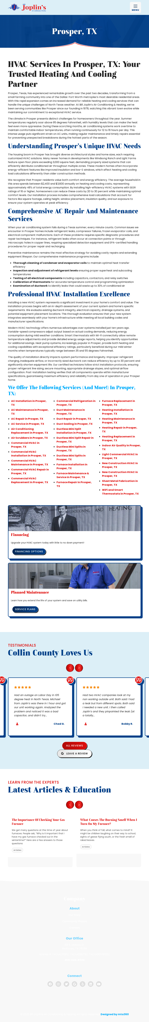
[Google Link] (74, 984)
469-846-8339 (74, 960)
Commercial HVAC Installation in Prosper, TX (28, 453)
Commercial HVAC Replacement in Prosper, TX (29, 480)
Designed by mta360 (115, 1014)
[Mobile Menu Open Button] (135, 7)
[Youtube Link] (99, 984)
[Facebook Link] (50, 984)
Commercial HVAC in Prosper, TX (25, 445)
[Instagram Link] (58, 984)
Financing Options (29, 551)
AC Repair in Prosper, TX (27, 419)
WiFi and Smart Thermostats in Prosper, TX (120, 492)
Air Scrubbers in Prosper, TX (29, 438)
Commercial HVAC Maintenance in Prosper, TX (29, 462)
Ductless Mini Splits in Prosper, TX (71, 448)
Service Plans (25, 609)
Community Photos (74, 921)
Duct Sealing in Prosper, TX (74, 424)
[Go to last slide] (70, 668)
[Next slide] (79, 668)
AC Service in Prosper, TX (27, 424)
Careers (74, 927)
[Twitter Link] (66, 984)
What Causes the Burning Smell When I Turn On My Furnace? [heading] (108, 822)
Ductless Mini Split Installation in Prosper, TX (74, 431)
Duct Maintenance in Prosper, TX (71, 412)
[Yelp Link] (82, 984)
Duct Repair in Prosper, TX (74, 419)
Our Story (74, 915)
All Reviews (74, 745)
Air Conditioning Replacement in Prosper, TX (29, 431)
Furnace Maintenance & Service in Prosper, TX (73, 475)
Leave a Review (74, 753)
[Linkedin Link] (90, 984)
